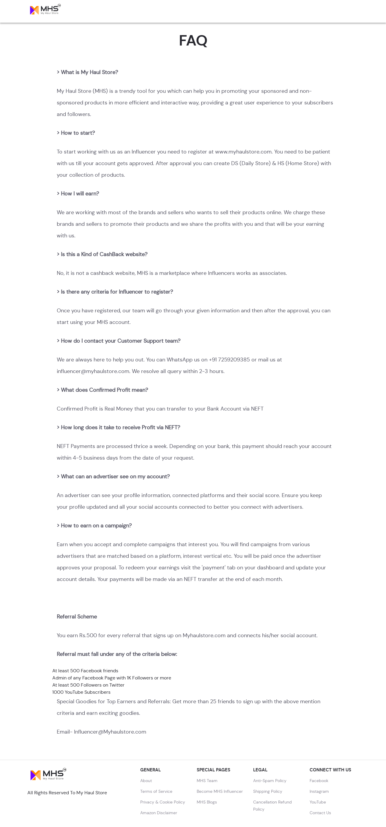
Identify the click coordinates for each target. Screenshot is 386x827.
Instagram (319, 791)
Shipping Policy (267, 791)
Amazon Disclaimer (158, 812)
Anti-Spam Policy (269, 780)
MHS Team (207, 780)
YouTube (318, 802)
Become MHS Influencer (220, 791)
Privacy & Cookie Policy (162, 802)
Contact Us (320, 812)
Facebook (319, 780)
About (146, 780)
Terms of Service (156, 791)
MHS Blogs (207, 802)
